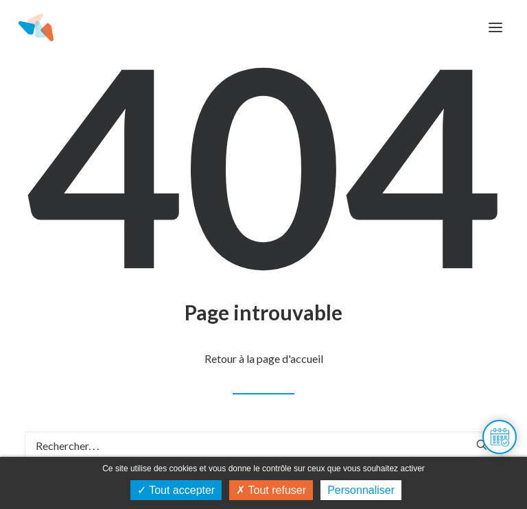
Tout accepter (176, 490)
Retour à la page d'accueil (263, 358)
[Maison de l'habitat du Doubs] (36, 27)
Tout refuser (271, 490)
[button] (495, 27)
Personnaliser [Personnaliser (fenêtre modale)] (361, 490)
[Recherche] (263, 445)
